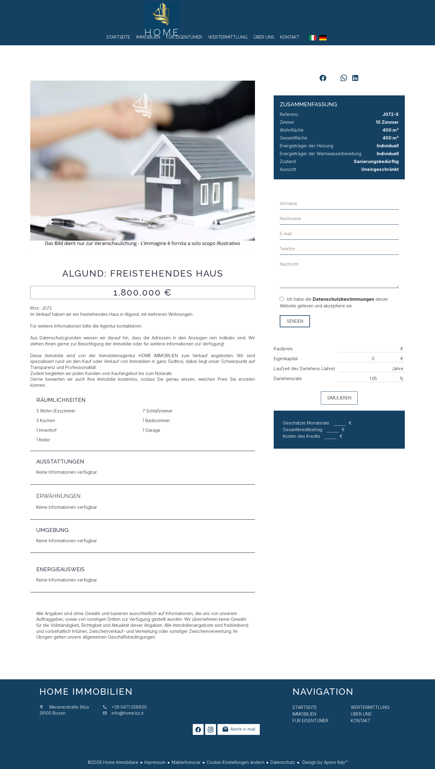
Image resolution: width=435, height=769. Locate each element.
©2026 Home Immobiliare (113, 762)
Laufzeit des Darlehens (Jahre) (304, 368)
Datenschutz (282, 762)
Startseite (217, 21)
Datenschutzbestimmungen (343, 299)
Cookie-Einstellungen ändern (235, 762)
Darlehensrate (288, 378)
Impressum (155, 762)
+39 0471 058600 (129, 707)
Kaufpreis (283, 348)
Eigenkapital (286, 358)
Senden (295, 321)
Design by (324, 762)
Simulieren (339, 397)
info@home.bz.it (127, 713)
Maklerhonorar (186, 762)
